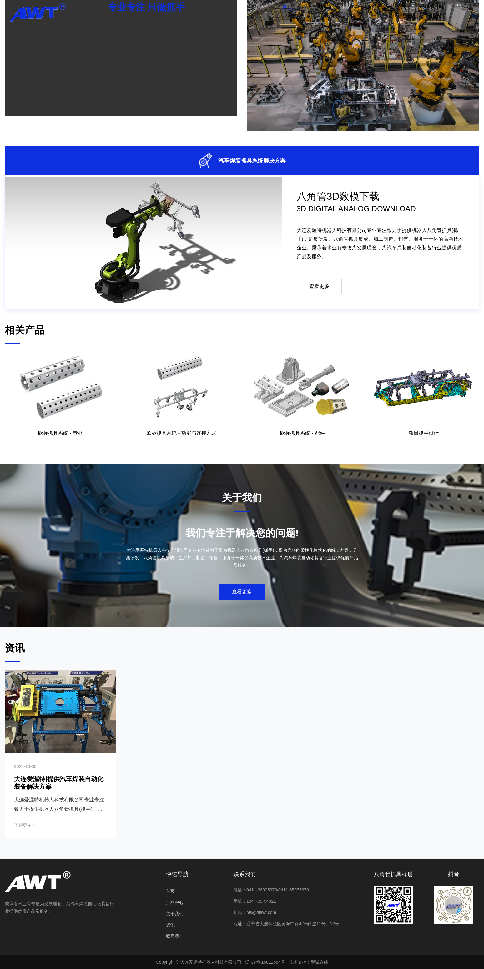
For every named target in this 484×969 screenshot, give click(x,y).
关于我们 (175, 913)
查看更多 (319, 286)
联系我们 (175, 936)
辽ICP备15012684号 (265, 962)
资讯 (170, 924)
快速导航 (177, 874)
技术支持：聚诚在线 (308, 962)
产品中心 (175, 902)
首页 (170, 891)
